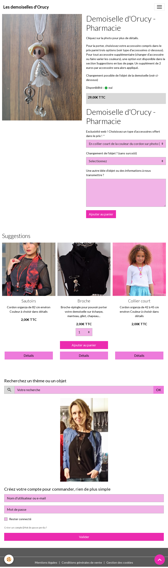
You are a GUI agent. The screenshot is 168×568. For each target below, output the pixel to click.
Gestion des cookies (119, 562)
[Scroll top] (159, 559)
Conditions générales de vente (82, 562)
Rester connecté (20, 519)
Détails (29, 355)
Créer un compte (13, 527)
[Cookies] (9, 559)
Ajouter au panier (101, 214)
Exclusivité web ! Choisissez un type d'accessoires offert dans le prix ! (123, 134)
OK (158, 390)
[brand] (26, 7)
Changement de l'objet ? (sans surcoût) (111, 153)
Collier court (139, 300)
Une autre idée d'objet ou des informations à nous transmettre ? (118, 173)
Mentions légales (46, 562)
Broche (84, 300)
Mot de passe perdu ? (35, 527)
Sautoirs (29, 300)
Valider (84, 537)
